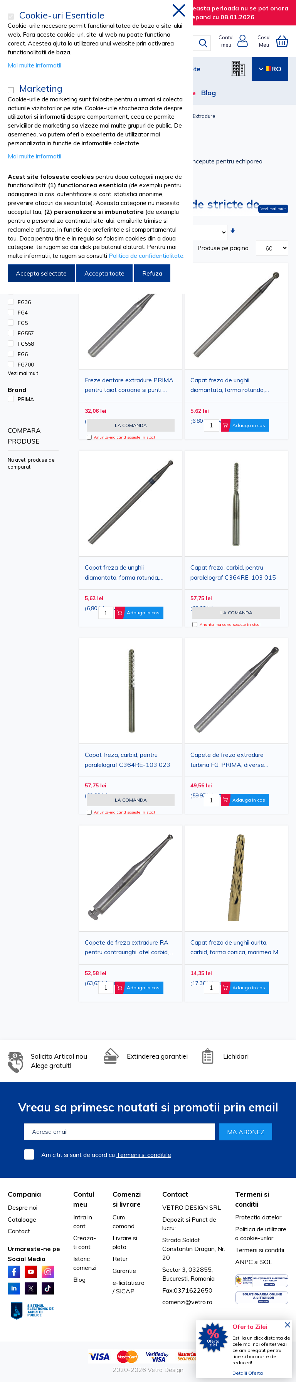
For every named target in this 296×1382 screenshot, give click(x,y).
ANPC (244, 1262)
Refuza (152, 273)
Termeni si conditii (259, 1250)
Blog (208, 92)
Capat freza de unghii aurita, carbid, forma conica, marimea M (234, 947)
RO (270, 68)
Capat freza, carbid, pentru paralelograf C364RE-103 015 (233, 572)
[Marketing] (11, 90)
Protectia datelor (258, 1217)
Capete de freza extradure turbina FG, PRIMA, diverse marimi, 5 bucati (227, 761)
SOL (266, 1262)
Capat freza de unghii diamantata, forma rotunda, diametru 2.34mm (227, 386)
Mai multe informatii (34, 65)
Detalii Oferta (247, 1373)
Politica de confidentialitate (146, 255)
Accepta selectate (41, 273)
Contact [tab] (175, 1194)
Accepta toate (104, 273)
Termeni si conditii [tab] (252, 1199)
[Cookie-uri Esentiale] (11, 16)
